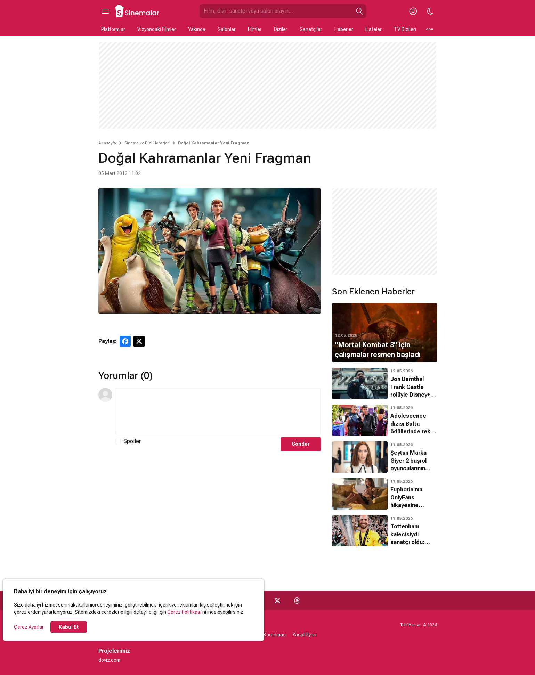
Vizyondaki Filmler (156, 29)
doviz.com (109, 660)
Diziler (280, 29)
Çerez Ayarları (29, 627)
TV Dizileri (405, 29)
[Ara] (359, 11)
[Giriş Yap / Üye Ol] (413, 11)
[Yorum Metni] (218, 411)
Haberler (343, 29)
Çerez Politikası (184, 612)
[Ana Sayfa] (137, 11)
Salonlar (227, 29)
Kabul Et (69, 627)
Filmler (255, 29)
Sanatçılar (311, 29)
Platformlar (113, 29)
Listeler (373, 29)
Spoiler (132, 441)
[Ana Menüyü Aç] (105, 11)
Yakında (196, 29)
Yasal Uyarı (304, 634)
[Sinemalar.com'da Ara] (276, 11)
